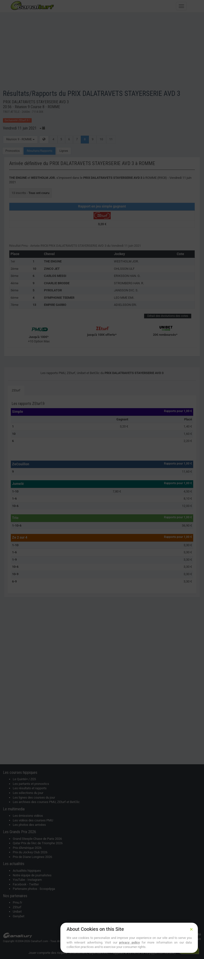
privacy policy (129, 942)
